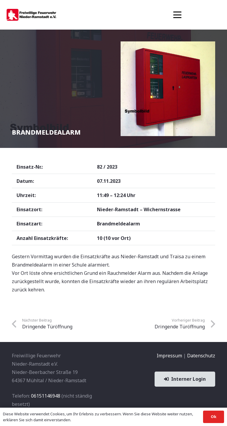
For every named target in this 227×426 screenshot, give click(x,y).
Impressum (169, 355)
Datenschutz (201, 355)
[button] (177, 15)
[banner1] (31, 15)
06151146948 (45, 396)
